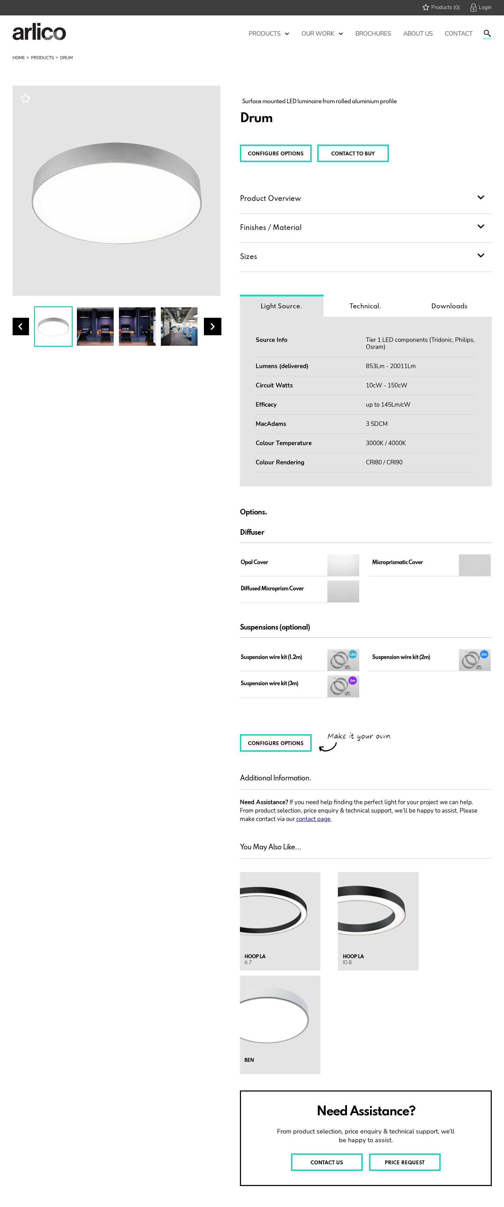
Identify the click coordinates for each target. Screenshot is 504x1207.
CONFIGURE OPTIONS (276, 154)
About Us (418, 34)
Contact (459, 34)
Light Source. (282, 306)
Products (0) (445, 7)
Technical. (365, 306)
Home (19, 58)
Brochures (373, 34)
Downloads (449, 306)
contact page (313, 819)
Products (265, 34)
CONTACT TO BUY (353, 154)
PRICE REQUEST (405, 1162)
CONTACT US (327, 1162)
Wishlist (25, 98)
